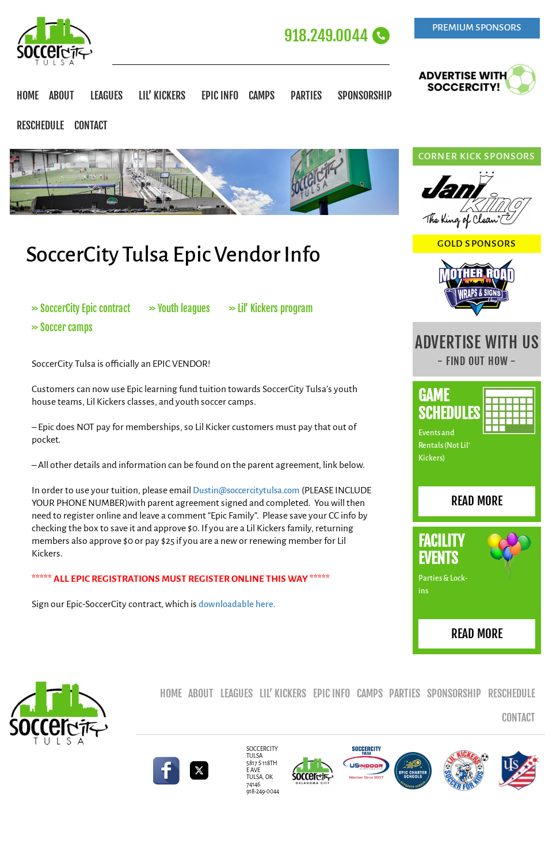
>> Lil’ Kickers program (271, 308)
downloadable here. (238, 604)
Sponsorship (368, 95)
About (64, 95)
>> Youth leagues (179, 308)
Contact (91, 125)
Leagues (109, 95)
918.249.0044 (326, 35)
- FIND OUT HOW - (476, 361)
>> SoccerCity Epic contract (81, 308)
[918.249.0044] (381, 35)
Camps (264, 95)
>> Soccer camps (62, 327)
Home (28, 95)
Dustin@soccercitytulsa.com (249, 490)
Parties (309, 95)
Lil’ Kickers (165, 95)
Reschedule (40, 125)
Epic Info (219, 95)
